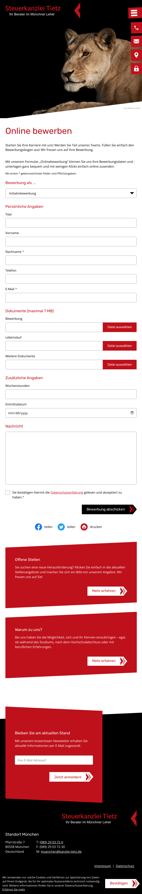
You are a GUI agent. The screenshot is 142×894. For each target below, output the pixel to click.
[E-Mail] (54, 760)
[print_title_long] (94, 527)
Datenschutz (125, 866)
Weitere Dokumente (20, 356)
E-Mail (11, 289)
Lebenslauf (13, 337)
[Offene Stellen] (107, 591)
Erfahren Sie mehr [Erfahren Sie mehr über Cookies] (13, 889)
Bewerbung (13, 319)
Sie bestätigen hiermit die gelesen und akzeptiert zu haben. (67, 494)
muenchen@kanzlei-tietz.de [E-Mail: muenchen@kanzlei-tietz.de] (61, 852)
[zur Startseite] (42, 10)
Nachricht (14, 426)
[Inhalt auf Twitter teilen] (69, 527)
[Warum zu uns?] (107, 661)
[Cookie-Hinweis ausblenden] (122, 883)
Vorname (12, 233)
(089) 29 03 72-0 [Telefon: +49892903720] (51, 842)
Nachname (14, 252)
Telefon (10, 270)
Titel (8, 214)
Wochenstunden (17, 386)
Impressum (102, 866)
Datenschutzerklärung (67, 492)
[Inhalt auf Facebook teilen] (46, 527)
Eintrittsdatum (16, 404)
